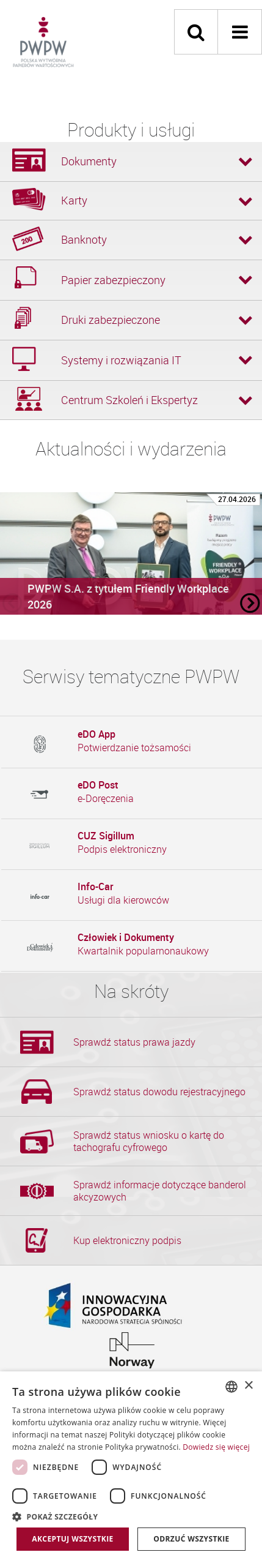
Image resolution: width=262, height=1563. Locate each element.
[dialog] (131, 1467)
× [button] (248, 1385)
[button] (131, 1516)
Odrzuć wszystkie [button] (191, 1539)
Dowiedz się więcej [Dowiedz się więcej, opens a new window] (216, 1447)
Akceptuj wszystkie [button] (72, 1539)
